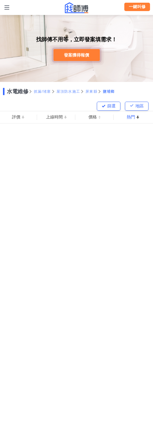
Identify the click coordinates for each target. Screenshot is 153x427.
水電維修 (17, 91)
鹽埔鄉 (109, 91)
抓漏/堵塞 (42, 91)
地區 (139, 105)
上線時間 (54, 117)
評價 (16, 117)
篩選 (111, 105)
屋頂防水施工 (68, 91)
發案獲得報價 (76, 55)
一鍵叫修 (137, 6)
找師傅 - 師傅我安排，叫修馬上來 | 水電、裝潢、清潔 (76, 7)
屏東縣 (91, 91)
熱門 (131, 117)
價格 (92, 117)
